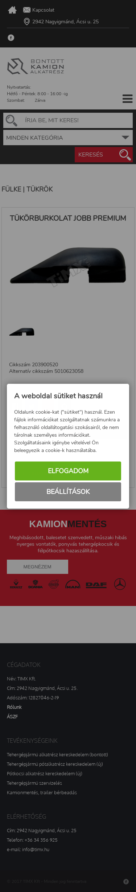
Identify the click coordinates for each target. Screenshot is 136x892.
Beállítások (68, 491)
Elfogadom (68, 471)
